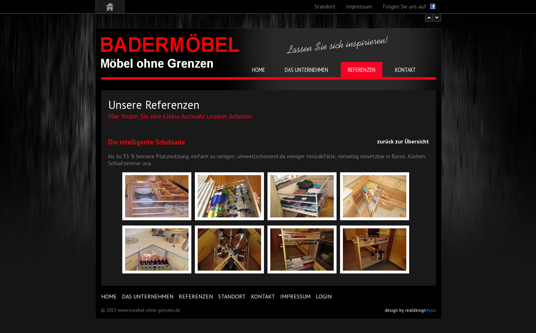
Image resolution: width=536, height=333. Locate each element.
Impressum (295, 296)
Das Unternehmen (147, 296)
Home (109, 296)
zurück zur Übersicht (403, 141)
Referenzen (196, 296)
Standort (232, 296)
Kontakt (263, 296)
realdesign (420, 310)
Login (324, 296)
